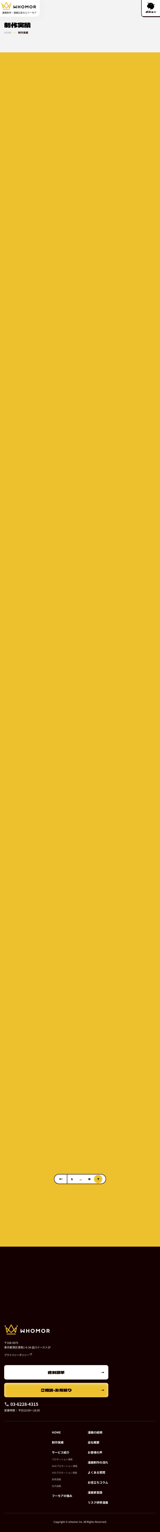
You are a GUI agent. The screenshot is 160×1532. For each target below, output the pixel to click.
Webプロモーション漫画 (64, 1466)
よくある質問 (96, 1472)
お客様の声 (95, 1452)
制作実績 (58, 1442)
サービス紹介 (60, 1452)
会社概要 (93, 1442)
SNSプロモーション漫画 (64, 1472)
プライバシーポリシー (18, 1355)
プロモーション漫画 (62, 1459)
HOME (7, 32)
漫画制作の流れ (98, 1462)
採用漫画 (56, 1479)
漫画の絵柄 (95, 1432)
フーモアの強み (62, 1496)
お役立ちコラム (98, 1482)
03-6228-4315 (21, 1404)
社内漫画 (56, 1486)
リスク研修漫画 (98, 1502)
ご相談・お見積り (56, 1390)
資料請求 (56, 1372)
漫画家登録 (95, 1492)
